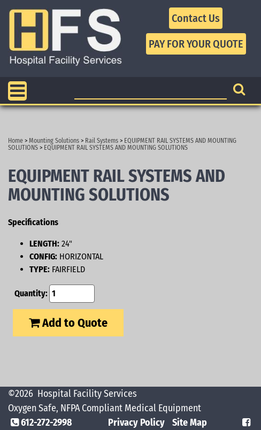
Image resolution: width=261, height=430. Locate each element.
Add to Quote (68, 323)
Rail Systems (101, 140)
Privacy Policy (136, 422)
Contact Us (196, 18)
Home (15, 140)
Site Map (189, 422)
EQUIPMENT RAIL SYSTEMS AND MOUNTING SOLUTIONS (116, 147)
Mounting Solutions (54, 140)
